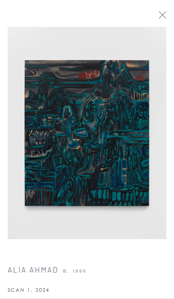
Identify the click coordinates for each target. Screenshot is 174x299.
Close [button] (160, 17)
